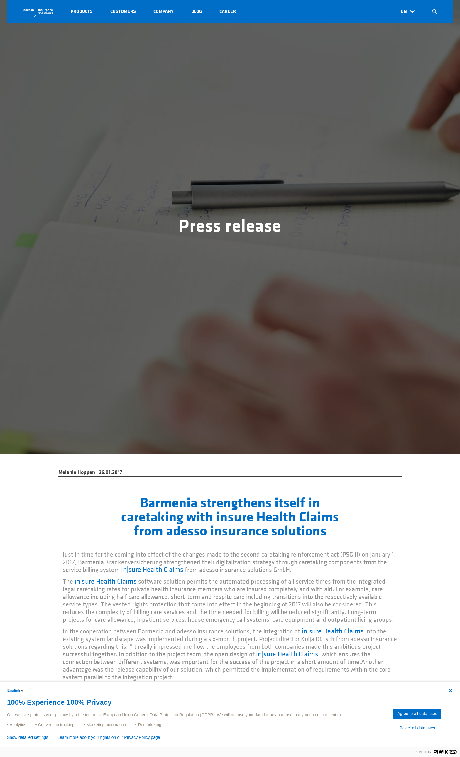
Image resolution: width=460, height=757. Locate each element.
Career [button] (227, 11)
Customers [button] (123, 11)
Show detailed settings (27, 737)
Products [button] (82, 11)
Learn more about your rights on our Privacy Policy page (109, 737)
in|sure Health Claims (152, 570)
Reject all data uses (417, 728)
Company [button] (163, 11)
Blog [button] (196, 11)
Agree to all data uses (417, 713)
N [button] (434, 11)
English (16, 690)
